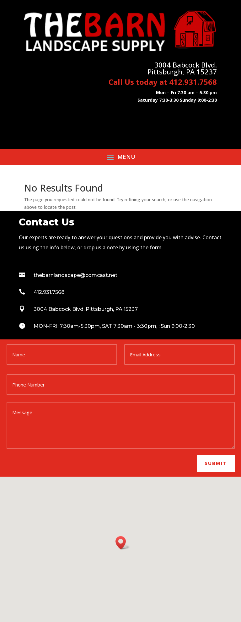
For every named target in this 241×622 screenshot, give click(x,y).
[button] (122, 542)
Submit (216, 463)
